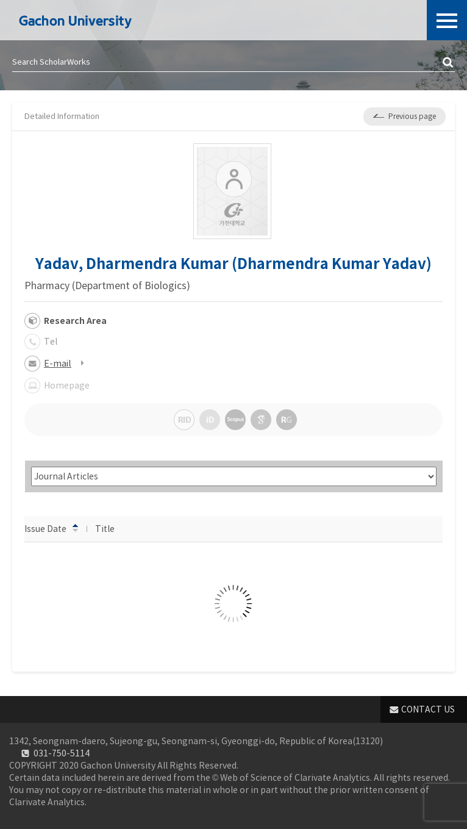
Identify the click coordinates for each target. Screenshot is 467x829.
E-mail (57, 363)
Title (110, 528)
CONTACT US (428, 709)
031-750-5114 (62, 753)
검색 (449, 63)
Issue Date (51, 528)
